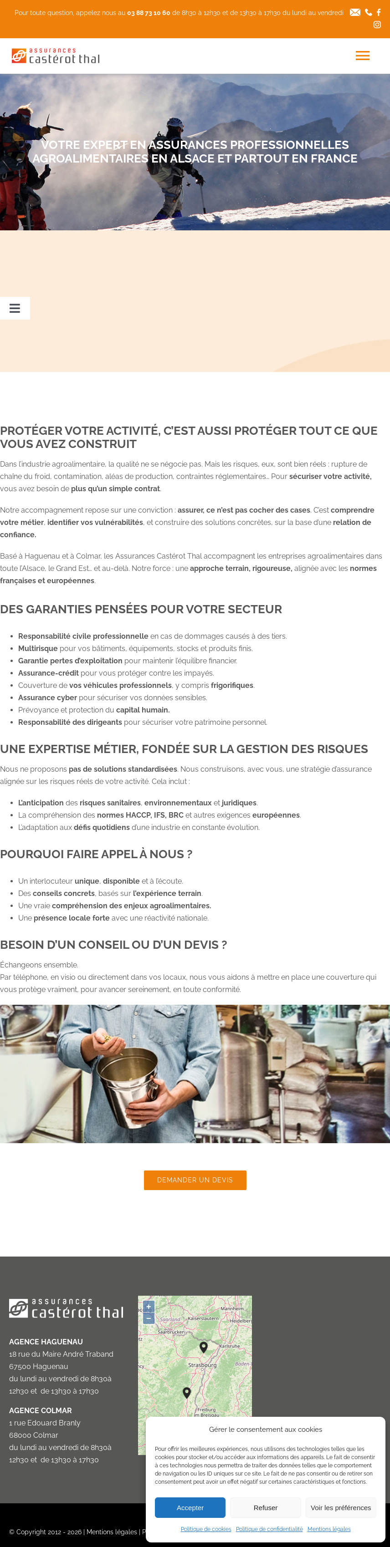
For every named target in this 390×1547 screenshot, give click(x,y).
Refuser (266, 1507)
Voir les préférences (341, 1507)
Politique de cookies (206, 1529)
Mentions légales (329, 1529)
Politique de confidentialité (269, 1529)
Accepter (190, 1507)
